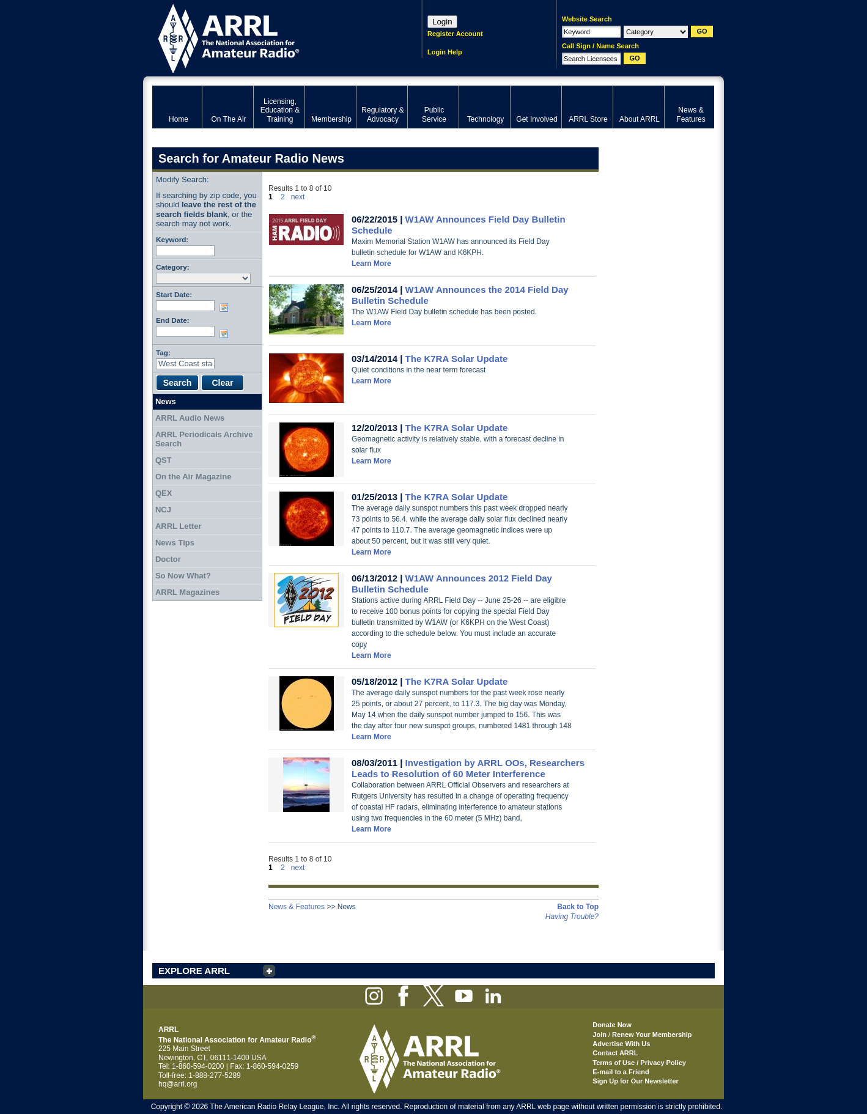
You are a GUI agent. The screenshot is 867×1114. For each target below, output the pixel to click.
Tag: (163, 352)
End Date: (173, 320)
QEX (163, 493)
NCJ (163, 509)
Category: (173, 267)
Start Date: (174, 294)
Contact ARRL (615, 1053)
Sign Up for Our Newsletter (635, 1081)
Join (599, 1034)
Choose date (226, 307)
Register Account (455, 33)
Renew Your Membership (652, 1034)
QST (163, 460)
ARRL (271, 37)
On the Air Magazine (193, 476)
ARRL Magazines (187, 592)
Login (442, 21)
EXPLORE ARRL (194, 970)
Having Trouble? (572, 916)
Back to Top (578, 906)
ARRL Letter (178, 526)
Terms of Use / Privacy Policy (639, 1062)
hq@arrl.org (177, 1084)
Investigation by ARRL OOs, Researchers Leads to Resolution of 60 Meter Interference (468, 768)
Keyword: (172, 239)
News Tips (174, 542)
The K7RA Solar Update (456, 358)
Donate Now (612, 1024)
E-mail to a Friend (620, 1071)
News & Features (296, 906)
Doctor (168, 559)
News (165, 401)
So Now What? (183, 575)
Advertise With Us (621, 1043)
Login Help (444, 52)
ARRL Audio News (189, 417)
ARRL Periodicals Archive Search (204, 439)
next (298, 197)
